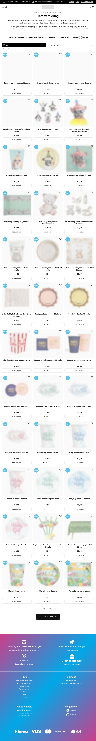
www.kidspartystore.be (24, 710)
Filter (6, 45)
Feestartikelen (44, 12)
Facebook (73, 710)
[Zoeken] (6, 7)
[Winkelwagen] (93, 7)
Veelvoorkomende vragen (24, 680)
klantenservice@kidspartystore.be (71, 683)
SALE (77, 2)
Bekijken (48, 186)
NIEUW (71, 2)
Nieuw (25, 695)
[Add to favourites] (29, 54)
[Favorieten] (90, 7)
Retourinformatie (24, 689)
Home (36, 12)
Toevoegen (17, 93)
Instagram (72, 714)
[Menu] (3, 7)
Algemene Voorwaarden (25, 683)
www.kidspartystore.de (24, 716)
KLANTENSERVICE (87, 2)
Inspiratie (25, 697)
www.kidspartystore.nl (24, 713)
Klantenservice (71, 680)
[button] (72, 45)
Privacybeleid (24, 686)
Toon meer (50, 617)
